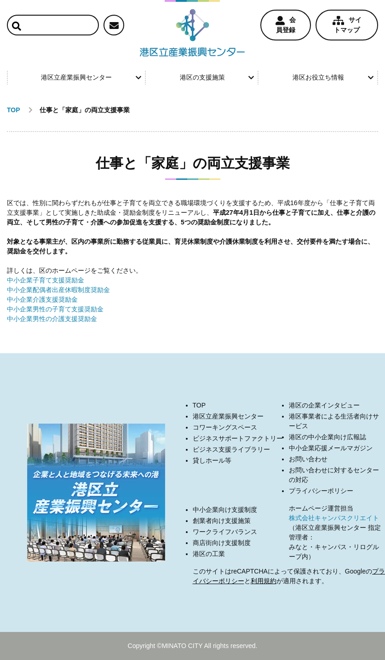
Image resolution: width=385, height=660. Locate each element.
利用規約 (263, 581)
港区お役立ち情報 (333, 77)
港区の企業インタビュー (324, 405)
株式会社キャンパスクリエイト (334, 518)
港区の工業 (209, 553)
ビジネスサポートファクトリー (238, 438)
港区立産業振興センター (91, 77)
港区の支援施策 (217, 77)
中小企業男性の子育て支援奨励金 (55, 309)
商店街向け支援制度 (222, 542)
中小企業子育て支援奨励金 (45, 280)
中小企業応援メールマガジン (331, 448)
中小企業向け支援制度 (225, 509)
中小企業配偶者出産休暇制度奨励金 (58, 289)
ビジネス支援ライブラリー (231, 449)
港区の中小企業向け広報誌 (327, 437)
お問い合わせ (308, 459)
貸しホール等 (212, 460)
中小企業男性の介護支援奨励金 (52, 318)
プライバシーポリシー (321, 490)
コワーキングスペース (225, 427)
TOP (199, 405)
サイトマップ (347, 25)
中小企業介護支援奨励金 (42, 299)
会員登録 (286, 25)
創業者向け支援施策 (222, 520)
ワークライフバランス (225, 531)
